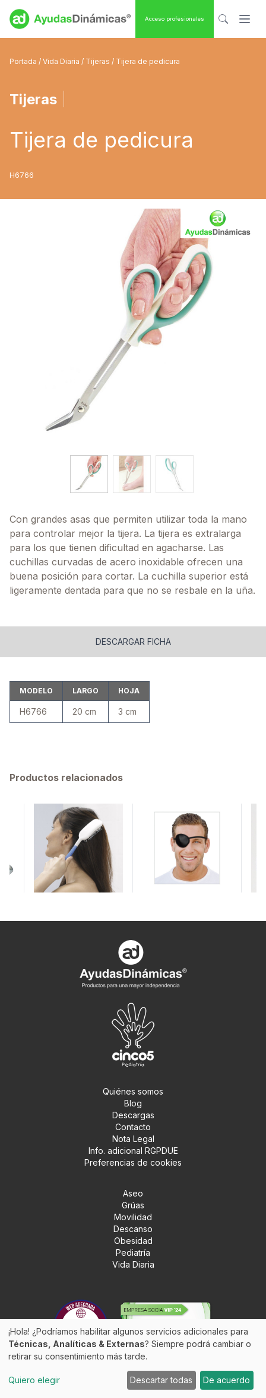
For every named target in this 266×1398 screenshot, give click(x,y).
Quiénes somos (133, 1091)
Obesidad (133, 1241)
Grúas (133, 1205)
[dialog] (133, 1358)
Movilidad (133, 1217)
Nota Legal (133, 1139)
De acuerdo (226, 1380)
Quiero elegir (34, 1380)
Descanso (133, 1229)
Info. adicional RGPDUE (133, 1151)
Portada (24, 61)
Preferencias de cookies (133, 1162)
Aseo (133, 1193)
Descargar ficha (133, 641)
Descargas (133, 1115)
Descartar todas (161, 1380)
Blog (133, 1103)
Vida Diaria (62, 61)
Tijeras (99, 61)
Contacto (133, 1127)
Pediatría (133, 1252)
